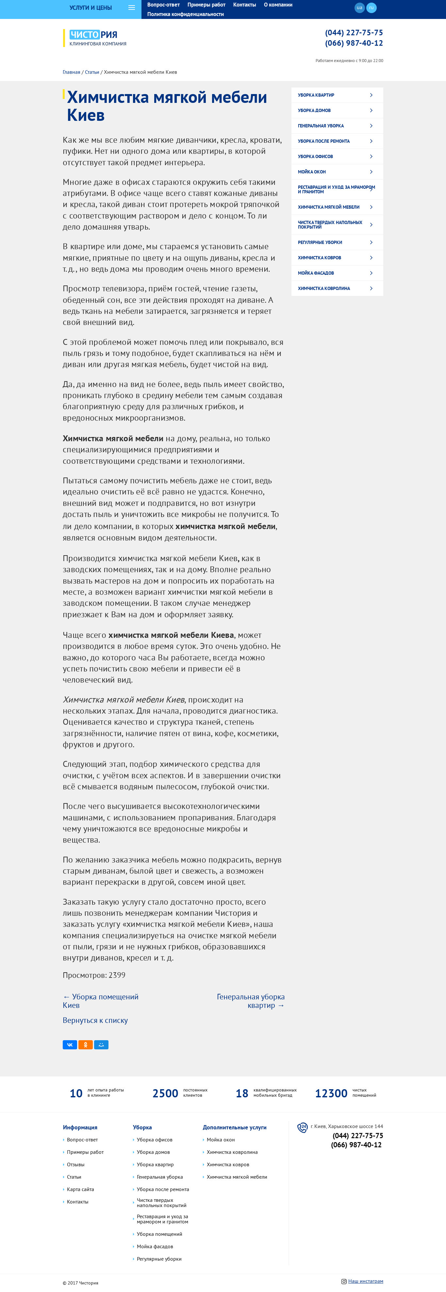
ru (371, 8)
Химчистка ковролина (324, 287)
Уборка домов (314, 109)
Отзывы (76, 1164)
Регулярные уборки (320, 241)
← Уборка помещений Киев (101, 1001)
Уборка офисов (315, 155)
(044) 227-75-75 (354, 32)
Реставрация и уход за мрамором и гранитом (336, 188)
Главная (71, 71)
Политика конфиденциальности (185, 14)
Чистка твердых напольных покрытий (330, 223)
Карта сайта (80, 1189)
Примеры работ (206, 4)
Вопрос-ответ (163, 4)
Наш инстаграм (365, 1281)
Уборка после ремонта (324, 140)
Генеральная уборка (321, 125)
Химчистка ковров (319, 257)
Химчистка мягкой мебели (328, 206)
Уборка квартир (316, 94)
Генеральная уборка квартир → (251, 1001)
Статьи (92, 71)
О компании (278, 4)
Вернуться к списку (95, 1020)
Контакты (244, 4)
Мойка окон (312, 171)
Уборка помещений (159, 1233)
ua (359, 8)
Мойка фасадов (316, 272)
